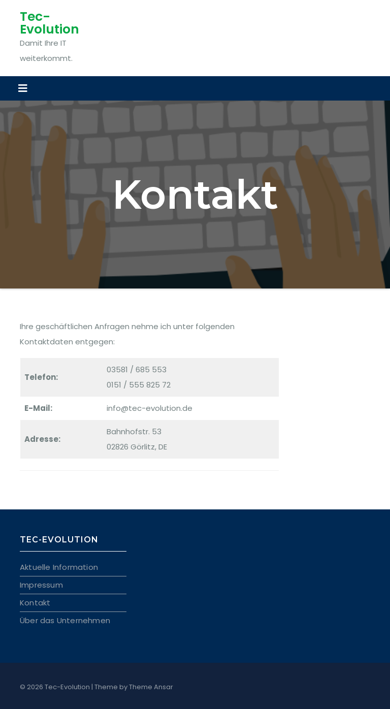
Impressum (41, 584)
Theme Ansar (151, 687)
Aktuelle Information (59, 567)
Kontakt (35, 602)
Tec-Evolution (49, 23)
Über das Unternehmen (65, 620)
